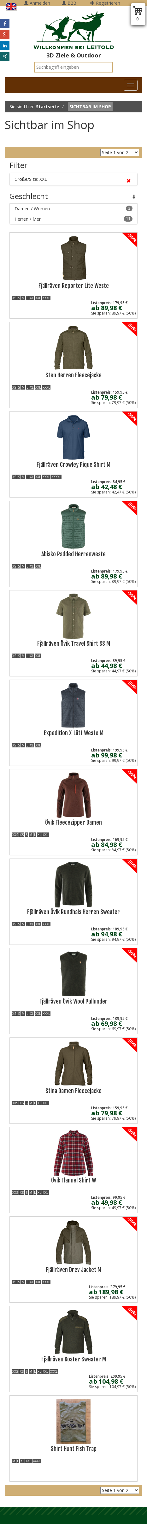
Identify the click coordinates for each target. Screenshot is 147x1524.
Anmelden (37, 3)
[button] (4, 23)
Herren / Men (73, 219)
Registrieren (105, 3)
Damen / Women (73, 209)
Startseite (47, 107)
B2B (69, 3)
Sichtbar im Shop (90, 107)
